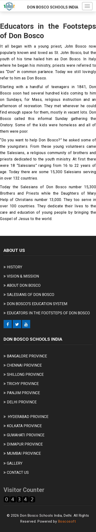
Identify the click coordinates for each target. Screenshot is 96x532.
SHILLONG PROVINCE (25, 374)
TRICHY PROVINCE (23, 383)
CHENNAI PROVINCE (24, 365)
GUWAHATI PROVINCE (25, 435)
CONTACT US (18, 472)
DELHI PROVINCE (22, 402)
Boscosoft (67, 521)
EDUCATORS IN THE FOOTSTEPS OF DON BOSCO (48, 313)
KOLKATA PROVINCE (24, 426)
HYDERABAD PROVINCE (28, 416)
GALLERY (14, 463)
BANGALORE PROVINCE (27, 356)
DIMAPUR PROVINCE (25, 444)
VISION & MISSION (23, 276)
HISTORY (14, 267)
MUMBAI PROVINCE (24, 453)
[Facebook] (8, 324)
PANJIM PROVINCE (23, 393)
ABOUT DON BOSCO (24, 285)
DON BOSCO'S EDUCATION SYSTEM (37, 304)
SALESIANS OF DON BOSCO (30, 294)
